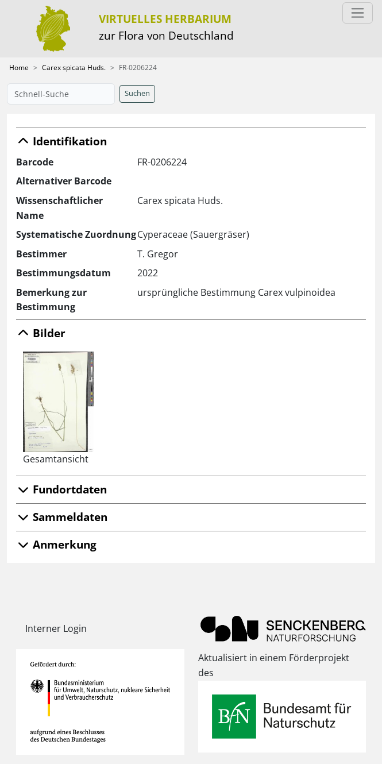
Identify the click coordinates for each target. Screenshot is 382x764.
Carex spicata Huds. (74, 67)
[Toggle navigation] (357, 13)
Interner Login (56, 628)
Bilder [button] (40, 333)
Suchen (137, 93)
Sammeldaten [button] (61, 516)
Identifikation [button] (61, 141)
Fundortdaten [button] (61, 489)
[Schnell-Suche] (61, 94)
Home (19, 67)
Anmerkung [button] (56, 544)
